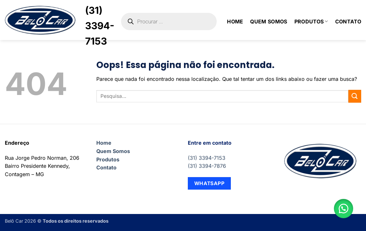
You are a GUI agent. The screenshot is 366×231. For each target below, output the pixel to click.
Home (235, 21)
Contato (348, 21)
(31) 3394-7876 (207, 166)
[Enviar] (354, 96)
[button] (343, 208)
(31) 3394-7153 (206, 158)
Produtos (311, 21)
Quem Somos (268, 21)
